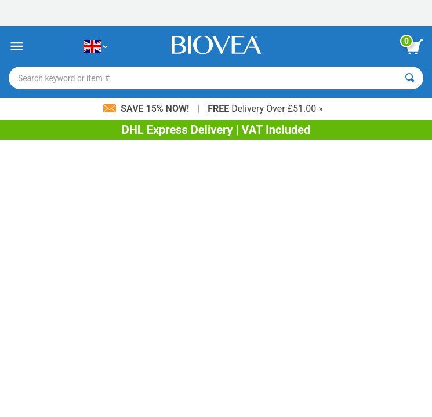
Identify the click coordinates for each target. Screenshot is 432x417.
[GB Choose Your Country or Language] (95, 46)
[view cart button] (414, 47)
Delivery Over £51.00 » (265, 108)
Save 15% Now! (147, 108)
